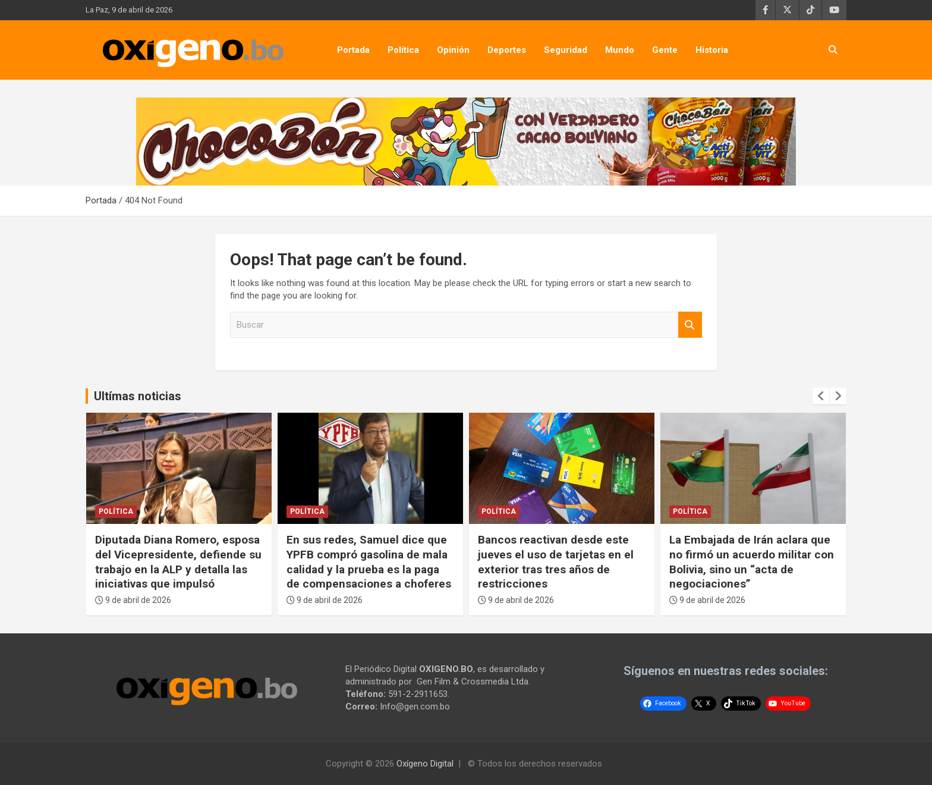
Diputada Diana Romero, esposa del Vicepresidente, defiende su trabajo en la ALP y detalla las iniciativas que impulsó (178, 562)
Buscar (690, 325)
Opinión (453, 50)
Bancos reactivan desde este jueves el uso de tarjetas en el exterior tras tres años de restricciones (556, 562)
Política (403, 50)
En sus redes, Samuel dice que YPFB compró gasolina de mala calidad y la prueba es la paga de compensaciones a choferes (368, 562)
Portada (353, 50)
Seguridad (565, 50)
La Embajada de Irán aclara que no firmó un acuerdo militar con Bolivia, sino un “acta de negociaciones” (751, 562)
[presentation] (821, 396)
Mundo (619, 50)
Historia (711, 50)
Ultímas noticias (137, 396)
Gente (665, 50)
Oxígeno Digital (425, 763)
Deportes (506, 50)
